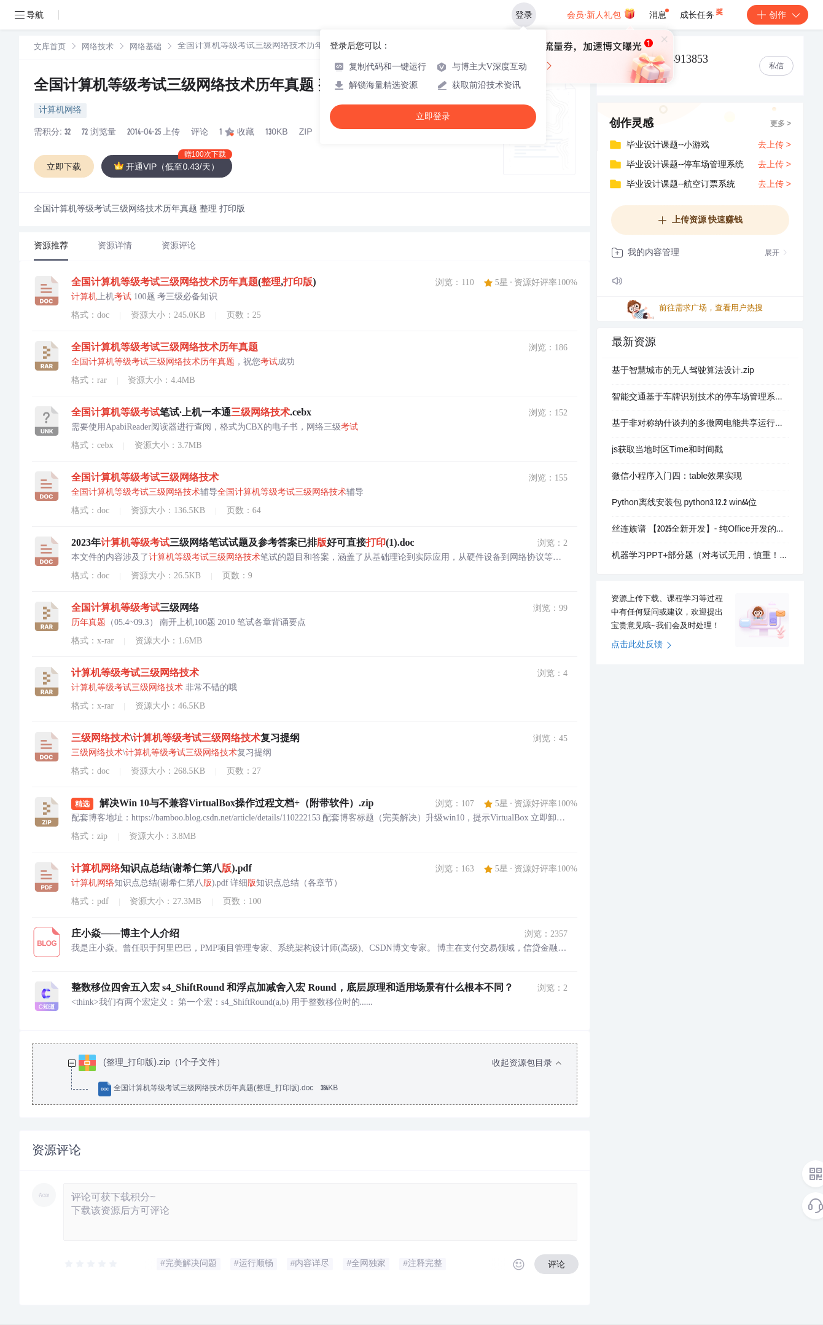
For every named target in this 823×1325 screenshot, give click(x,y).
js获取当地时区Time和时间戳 (667, 450)
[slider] (91, 1264)
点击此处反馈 (641, 645)
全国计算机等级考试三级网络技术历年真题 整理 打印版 (215, 86)
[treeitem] (314, 1076)
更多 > (780, 124)
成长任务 (702, 12)
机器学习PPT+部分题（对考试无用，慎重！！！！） (700, 556)
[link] (50, 47)
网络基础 (146, 48)
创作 (777, 15)
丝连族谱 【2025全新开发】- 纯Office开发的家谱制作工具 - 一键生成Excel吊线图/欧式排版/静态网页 (700, 529)
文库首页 (50, 48)
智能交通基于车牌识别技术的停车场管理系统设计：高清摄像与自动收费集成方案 (700, 397)
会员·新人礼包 (601, 13)
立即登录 (433, 116)
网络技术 (98, 48)
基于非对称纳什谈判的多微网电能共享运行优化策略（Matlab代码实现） (700, 424)
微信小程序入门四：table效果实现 (677, 477)
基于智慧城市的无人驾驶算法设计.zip (683, 371)
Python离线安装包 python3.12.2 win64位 (684, 503)
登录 (523, 15)
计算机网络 (60, 110)
